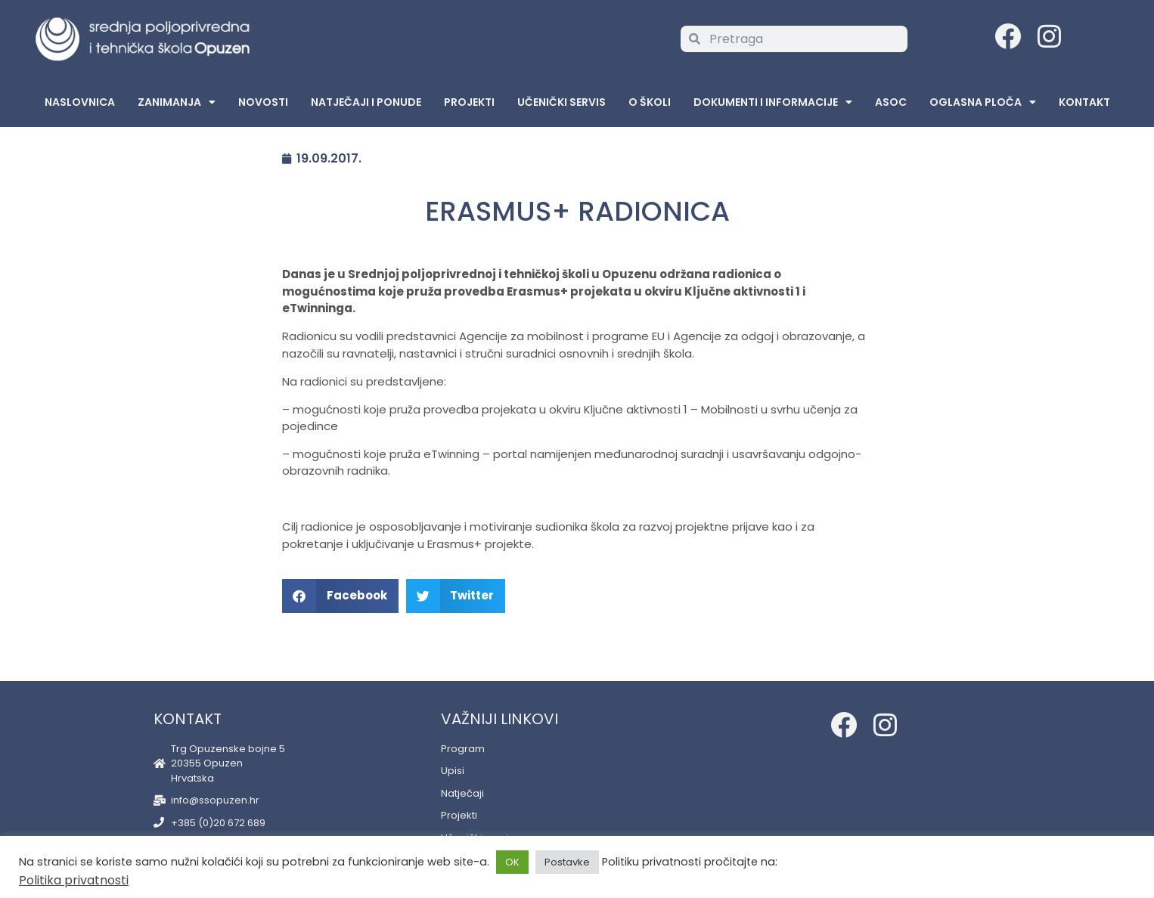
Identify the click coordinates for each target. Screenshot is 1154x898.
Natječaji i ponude (366, 102)
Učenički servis (561, 102)
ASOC (891, 102)
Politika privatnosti (74, 880)
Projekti (469, 102)
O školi (649, 102)
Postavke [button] (567, 862)
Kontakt (1084, 102)
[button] (340, 596)
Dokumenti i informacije (772, 102)
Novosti (263, 102)
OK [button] (512, 862)
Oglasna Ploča (982, 102)
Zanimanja (177, 102)
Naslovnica (80, 102)
